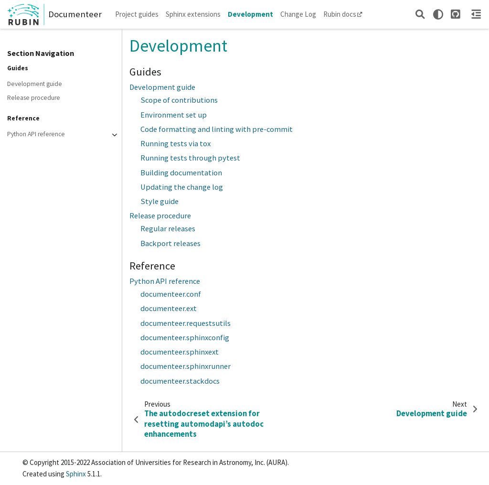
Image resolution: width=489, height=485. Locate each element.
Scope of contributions (179, 100)
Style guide (159, 201)
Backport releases (170, 243)
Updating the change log (181, 187)
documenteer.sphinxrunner (185, 366)
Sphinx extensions (193, 14)
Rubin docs (342, 14)
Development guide (34, 84)
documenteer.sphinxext (179, 352)
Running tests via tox (175, 144)
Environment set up (173, 115)
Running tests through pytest (190, 158)
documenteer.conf (170, 294)
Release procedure (33, 98)
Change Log (298, 14)
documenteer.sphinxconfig (184, 338)
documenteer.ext (168, 308)
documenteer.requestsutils (185, 323)
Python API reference (36, 134)
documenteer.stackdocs (180, 381)
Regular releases (167, 229)
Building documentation (181, 173)
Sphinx (76, 473)
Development (250, 14)
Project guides (137, 14)
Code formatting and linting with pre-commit (216, 129)
